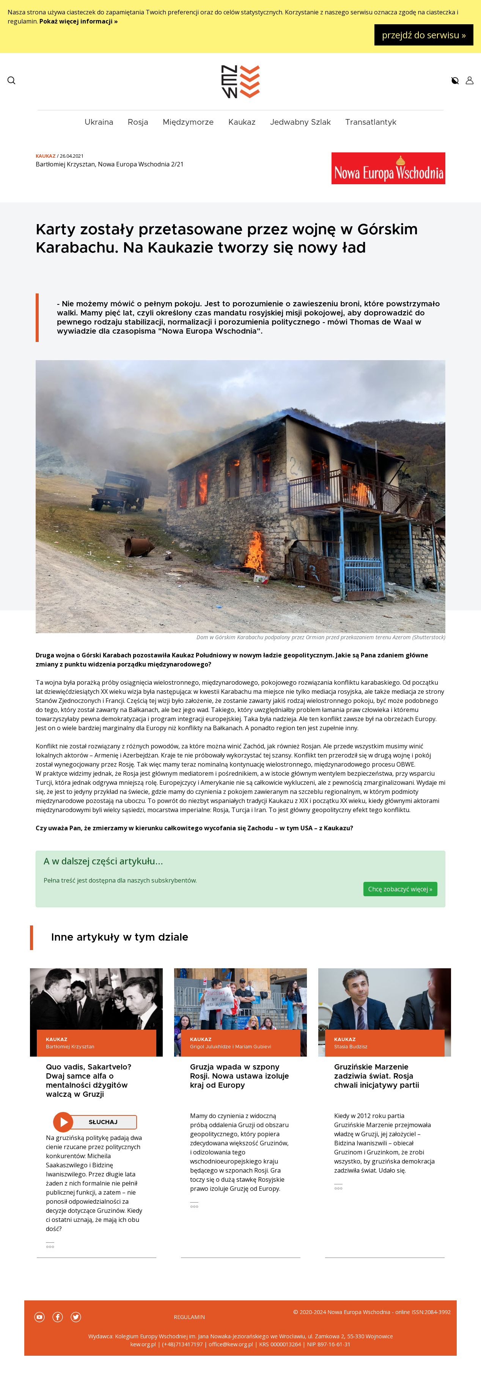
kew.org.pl (143, 1344)
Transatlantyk (370, 122)
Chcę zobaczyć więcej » (400, 889)
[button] (11, 80)
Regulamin (189, 1316)
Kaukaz (242, 122)
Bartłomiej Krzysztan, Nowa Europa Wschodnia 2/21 (110, 164)
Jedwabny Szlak (300, 122)
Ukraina (99, 122)
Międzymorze (188, 122)
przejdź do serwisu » (424, 34)
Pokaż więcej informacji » (78, 21)
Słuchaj (103, 1122)
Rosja (138, 122)
